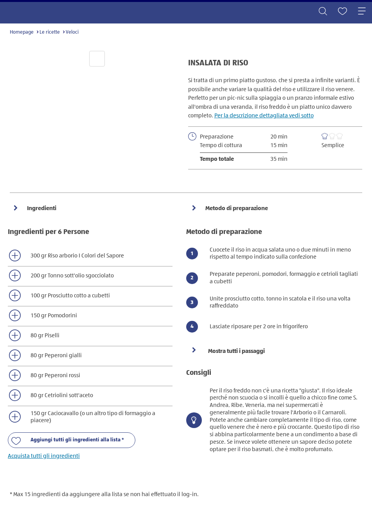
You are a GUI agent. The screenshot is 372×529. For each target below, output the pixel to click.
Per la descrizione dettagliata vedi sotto (264, 116)
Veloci (72, 32)
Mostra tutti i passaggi (236, 351)
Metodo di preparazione (236, 208)
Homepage (22, 32)
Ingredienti (41, 208)
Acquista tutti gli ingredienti (44, 456)
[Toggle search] (322, 12)
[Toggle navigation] (362, 12)
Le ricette (50, 32)
